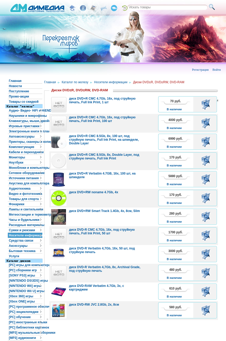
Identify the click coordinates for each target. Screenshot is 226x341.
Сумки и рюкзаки (22, 230)
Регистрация (200, 70)
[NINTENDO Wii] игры (25, 286)
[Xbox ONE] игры (22, 301)
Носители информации (25, 235)
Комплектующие (21, 147)
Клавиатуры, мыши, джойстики (25, 121)
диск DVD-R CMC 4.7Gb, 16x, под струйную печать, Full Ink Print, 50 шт (102, 231)
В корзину (206, 104)
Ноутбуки (16, 162)
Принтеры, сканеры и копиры (25, 142)
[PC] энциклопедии (23, 312)
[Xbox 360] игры (21, 296)
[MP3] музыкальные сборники (25, 332)
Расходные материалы (25, 225)
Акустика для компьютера (25, 183)
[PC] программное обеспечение (25, 306)
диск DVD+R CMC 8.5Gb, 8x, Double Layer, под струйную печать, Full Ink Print (104, 156)
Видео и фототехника (25, 194)
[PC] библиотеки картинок (25, 327)
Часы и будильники (24, 220)
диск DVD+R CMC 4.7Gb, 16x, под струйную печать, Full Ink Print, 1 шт (102, 100)
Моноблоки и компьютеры (25, 168)
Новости (15, 86)
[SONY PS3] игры (22, 275)
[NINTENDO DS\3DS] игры (25, 280)
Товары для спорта (24, 199)
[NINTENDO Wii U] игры (25, 291)
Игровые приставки (24, 126)
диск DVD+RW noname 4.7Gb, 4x (93, 192)
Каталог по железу (75, 82)
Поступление (19, 91)
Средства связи (21, 240)
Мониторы (17, 157)
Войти (216, 70)
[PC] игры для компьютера (25, 265)
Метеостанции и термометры (25, 214)
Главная (15, 81)
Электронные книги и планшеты (25, 131)
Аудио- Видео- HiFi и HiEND (25, 110)
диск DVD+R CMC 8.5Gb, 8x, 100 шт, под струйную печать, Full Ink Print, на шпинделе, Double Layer (104, 139)
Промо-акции (19, 96)
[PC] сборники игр (23, 270)
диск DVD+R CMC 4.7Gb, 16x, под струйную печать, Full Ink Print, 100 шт (102, 119)
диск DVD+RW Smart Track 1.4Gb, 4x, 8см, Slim (104, 211)
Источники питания (24, 178)
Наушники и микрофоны (25, 116)
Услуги (14, 256)
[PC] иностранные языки (25, 322)
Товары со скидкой (23, 102)
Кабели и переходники (25, 152)
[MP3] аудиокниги (22, 338)
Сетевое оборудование (25, 173)
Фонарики (16, 204)
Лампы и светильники (25, 209)
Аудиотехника (19, 188)
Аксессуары (18, 246)
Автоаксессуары (22, 136)
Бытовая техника (22, 251)
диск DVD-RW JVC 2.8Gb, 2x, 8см (94, 304)
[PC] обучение (20, 317)
